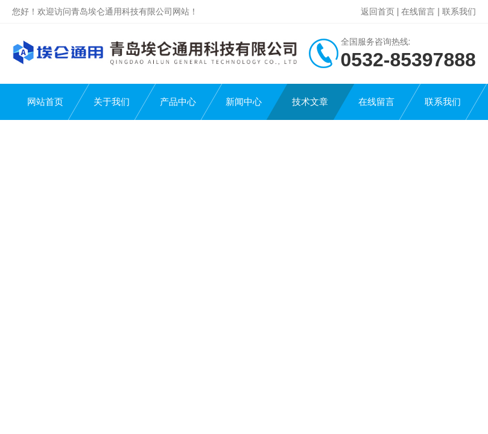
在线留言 (418, 11)
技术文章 (310, 101)
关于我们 (111, 101)
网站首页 (45, 101)
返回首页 (378, 11)
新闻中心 (244, 101)
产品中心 (178, 101)
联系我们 (459, 11)
